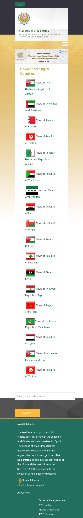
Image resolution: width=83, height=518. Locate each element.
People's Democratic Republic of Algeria (40, 158)
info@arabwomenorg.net (30, 485)
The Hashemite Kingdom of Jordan (37, 88)
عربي (20, 4)
